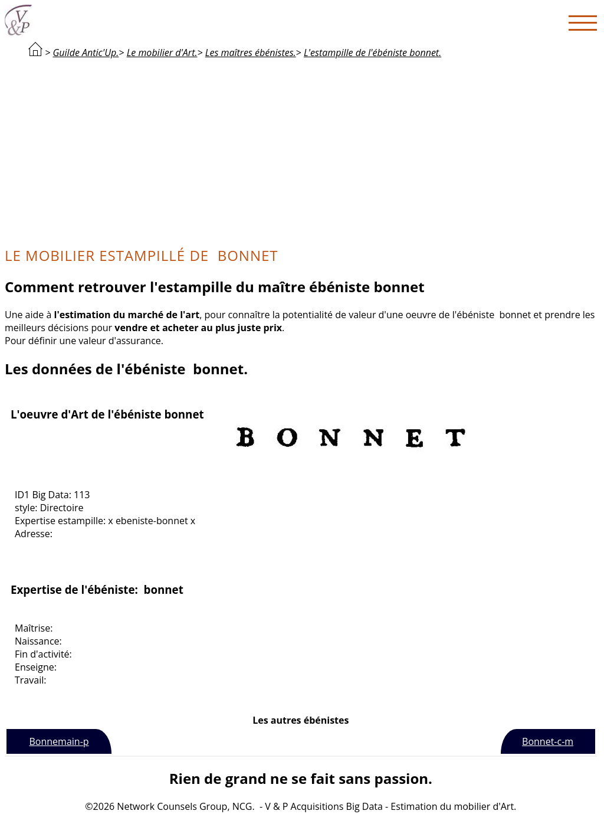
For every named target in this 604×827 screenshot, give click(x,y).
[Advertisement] (301, 151)
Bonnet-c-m (547, 741)
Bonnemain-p (59, 741)
